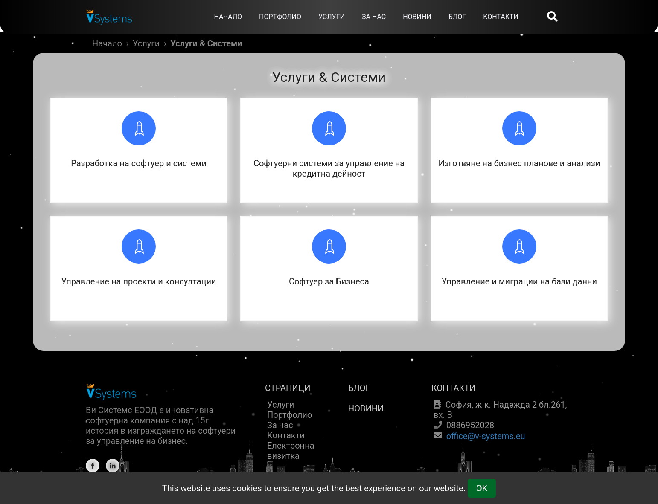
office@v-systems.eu (485, 436)
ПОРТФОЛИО (280, 17)
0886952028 (470, 425)
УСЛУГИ (331, 17)
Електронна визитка (290, 450)
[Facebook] (92, 465)
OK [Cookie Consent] (481, 488)
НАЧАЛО (228, 17)
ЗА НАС (374, 17)
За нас (280, 425)
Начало (107, 43)
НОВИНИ (417, 17)
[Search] (552, 17)
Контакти (286, 435)
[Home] (109, 10)
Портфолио (289, 415)
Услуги (146, 43)
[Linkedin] (112, 465)
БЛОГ (457, 17)
